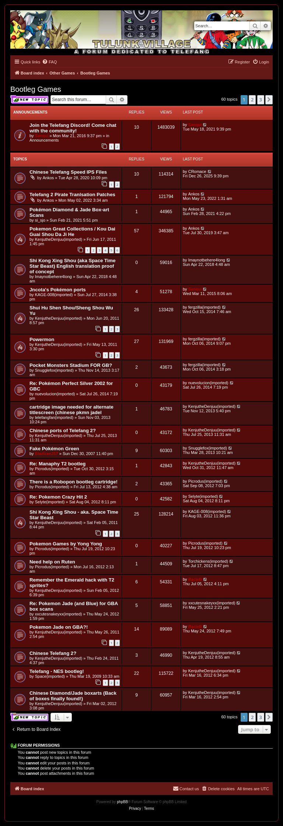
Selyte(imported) (50, 502)
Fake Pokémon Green (54, 448)
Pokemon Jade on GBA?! (58, 627)
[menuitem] (49, 62)
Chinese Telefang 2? (52, 653)
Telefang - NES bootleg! (56, 671)
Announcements (44, 140)
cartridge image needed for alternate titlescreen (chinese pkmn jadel (71, 409)
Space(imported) (50, 676)
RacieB (195, 579)
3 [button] (260, 99)
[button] (269, 99)
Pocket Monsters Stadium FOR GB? (70, 365)
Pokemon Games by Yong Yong (65, 543)
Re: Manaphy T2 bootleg (57, 463)
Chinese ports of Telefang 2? (62, 430)
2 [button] (252, 99)
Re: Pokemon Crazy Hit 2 (58, 497)
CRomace (197, 171)
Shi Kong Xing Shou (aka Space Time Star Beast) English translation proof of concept (72, 266)
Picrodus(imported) (52, 468)
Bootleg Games (35, 89)
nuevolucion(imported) (55, 394)
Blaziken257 (46, 453)
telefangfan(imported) (54, 417)
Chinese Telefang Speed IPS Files (68, 172)
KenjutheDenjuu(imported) (58, 239)
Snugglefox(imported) (54, 370)
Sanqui (42, 135)
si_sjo (40, 220)
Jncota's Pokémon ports (57, 289)
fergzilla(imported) (204, 307)
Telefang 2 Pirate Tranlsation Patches (72, 194)
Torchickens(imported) (208, 561)
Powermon (41, 339)
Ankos (48, 178)
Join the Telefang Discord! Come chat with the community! (72, 127)
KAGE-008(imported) (54, 294)
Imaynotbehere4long (53, 276)
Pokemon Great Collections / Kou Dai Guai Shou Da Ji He (72, 231)
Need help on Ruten (52, 562)
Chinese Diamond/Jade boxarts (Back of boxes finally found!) (72, 695)
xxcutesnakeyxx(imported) (58, 614)
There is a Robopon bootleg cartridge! (73, 482)
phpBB (122, 802)
